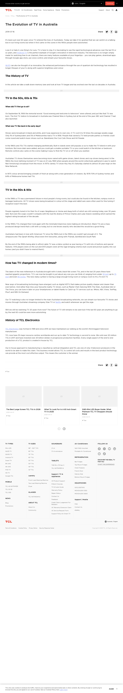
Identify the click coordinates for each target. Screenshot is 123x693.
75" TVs (31, 454)
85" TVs (31, 451)
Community (32, 510)
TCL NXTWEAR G (34, 497)
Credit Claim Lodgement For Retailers (61, 503)
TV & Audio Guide (58, 487)
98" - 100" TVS (33, 448)
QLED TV (8, 451)
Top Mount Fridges (81, 465)
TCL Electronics (12, 329)
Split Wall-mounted (81, 448)
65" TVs (31, 457)
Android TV (22, 53)
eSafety (77, 510)
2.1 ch (53, 448)
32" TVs (31, 470)
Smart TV (8, 460)
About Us (31, 507)
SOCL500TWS (80, 487)
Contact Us (55, 496)
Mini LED (8, 448)
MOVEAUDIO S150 (81, 490)
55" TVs (31, 460)
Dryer (30, 486)
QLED (7, 65)
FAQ (76, 504)
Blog (12, 16)
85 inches (22, 277)
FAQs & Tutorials (57, 484)
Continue (110, 3)
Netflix (58, 302)
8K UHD (8, 463)
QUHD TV (8, 454)
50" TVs (31, 463)
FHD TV (8, 470)
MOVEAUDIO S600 (81, 494)
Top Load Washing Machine (37, 483)
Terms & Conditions (10, 528)
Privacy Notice (33, 528)
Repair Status (56, 493)
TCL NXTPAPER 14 (58, 468)
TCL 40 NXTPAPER (11, 486)
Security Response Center (46, 528)
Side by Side (79, 474)
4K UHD (8, 467)
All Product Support (58, 481)
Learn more (63, 690)
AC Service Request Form (60, 510)
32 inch (106, 274)
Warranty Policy (57, 490)
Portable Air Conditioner (83, 451)
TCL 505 (8, 492)
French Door (79, 471)
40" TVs (31, 467)
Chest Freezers (80, 468)
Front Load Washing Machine (38, 480)
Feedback (55, 499)
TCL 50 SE (8, 489)
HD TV (7, 473)
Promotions (9, 506)
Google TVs (9, 476)
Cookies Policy (22, 528)
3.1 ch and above (57, 451)
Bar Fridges (78, 462)
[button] (64, 428)
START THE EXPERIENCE (106, 464)
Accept (111, 689)
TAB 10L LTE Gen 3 (58, 465)
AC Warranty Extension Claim (61, 507)
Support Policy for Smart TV (61, 514)
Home (7, 16)
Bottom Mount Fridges (82, 477)
